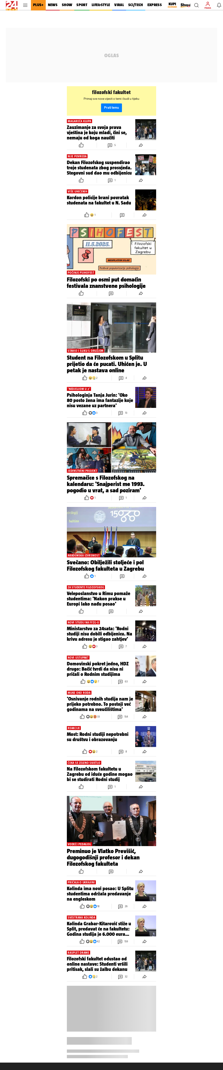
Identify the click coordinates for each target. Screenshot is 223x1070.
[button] (196, 5)
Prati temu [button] (111, 108)
